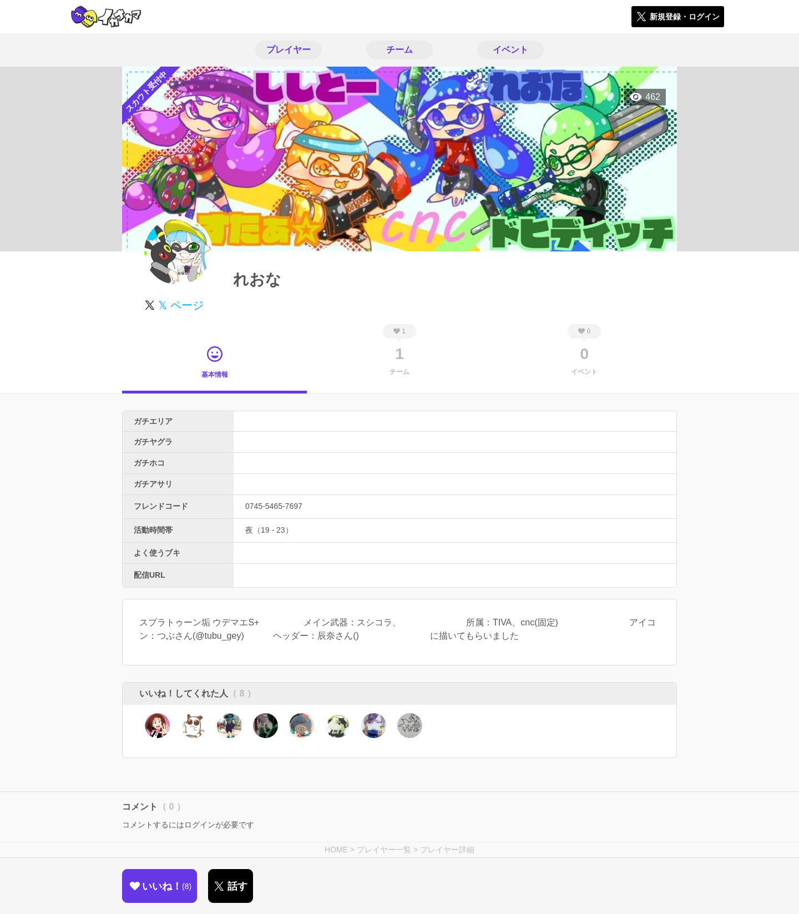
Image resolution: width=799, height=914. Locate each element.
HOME (336, 849)
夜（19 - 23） (269, 530)
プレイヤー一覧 (384, 849)
